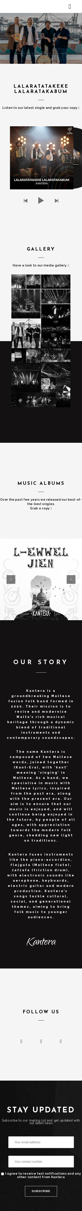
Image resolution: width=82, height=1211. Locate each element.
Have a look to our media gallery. (41, 265)
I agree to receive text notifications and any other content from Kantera (41, 1175)
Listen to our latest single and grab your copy (41, 107)
